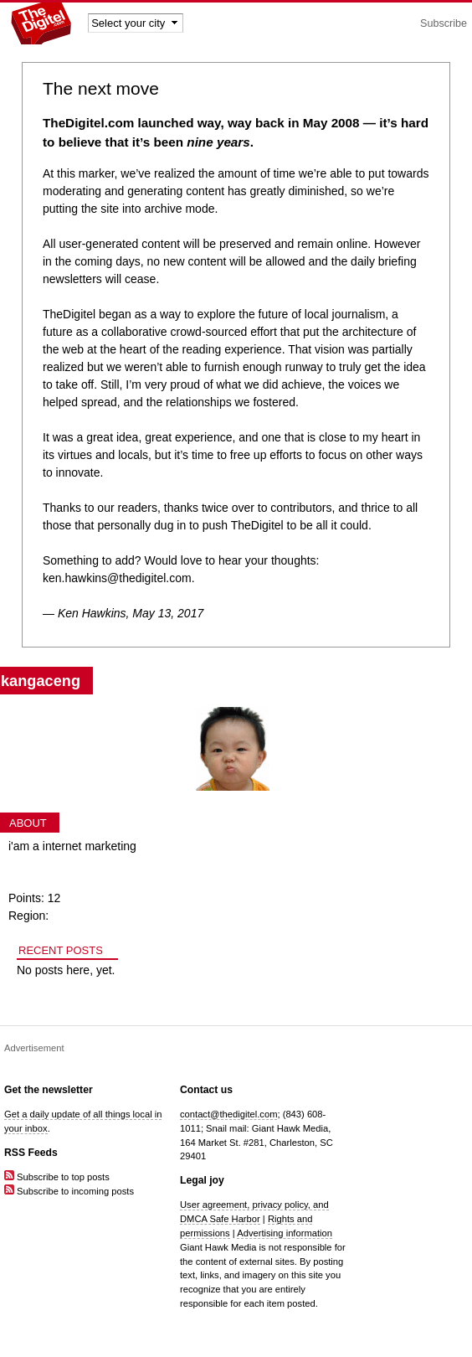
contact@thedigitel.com (228, 1114)
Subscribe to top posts (57, 1177)
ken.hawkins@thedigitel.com (117, 578)
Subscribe (443, 23)
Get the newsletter (48, 1090)
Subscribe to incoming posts (69, 1191)
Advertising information (284, 1233)
